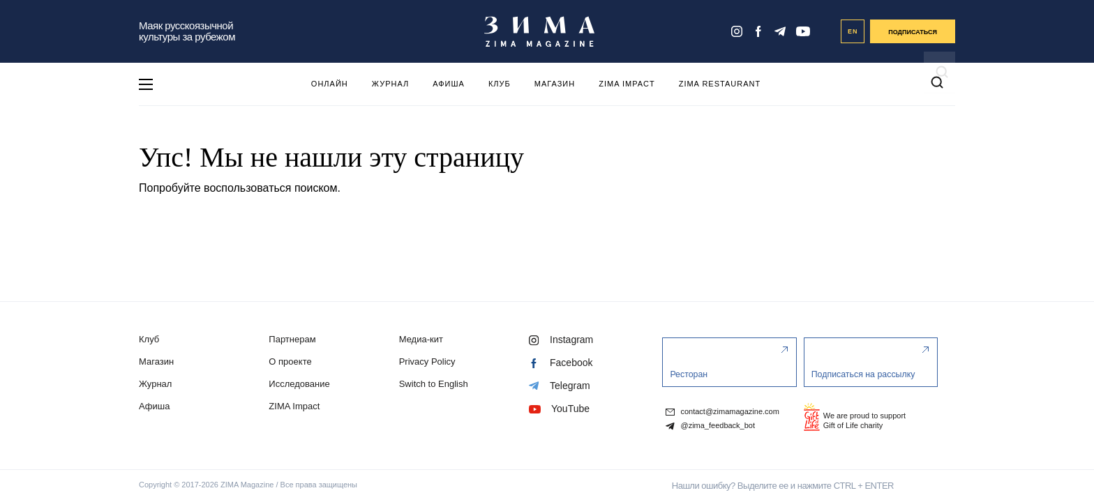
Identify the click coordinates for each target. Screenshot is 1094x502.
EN (853, 31)
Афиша (449, 83)
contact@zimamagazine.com (722, 412)
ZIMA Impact (626, 83)
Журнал (390, 83)
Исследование (299, 384)
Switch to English (433, 384)
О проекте (290, 361)
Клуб (499, 83)
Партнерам (292, 339)
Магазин (554, 83)
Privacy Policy (427, 361)
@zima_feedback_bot (710, 426)
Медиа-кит (421, 339)
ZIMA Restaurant (719, 83)
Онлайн (329, 83)
